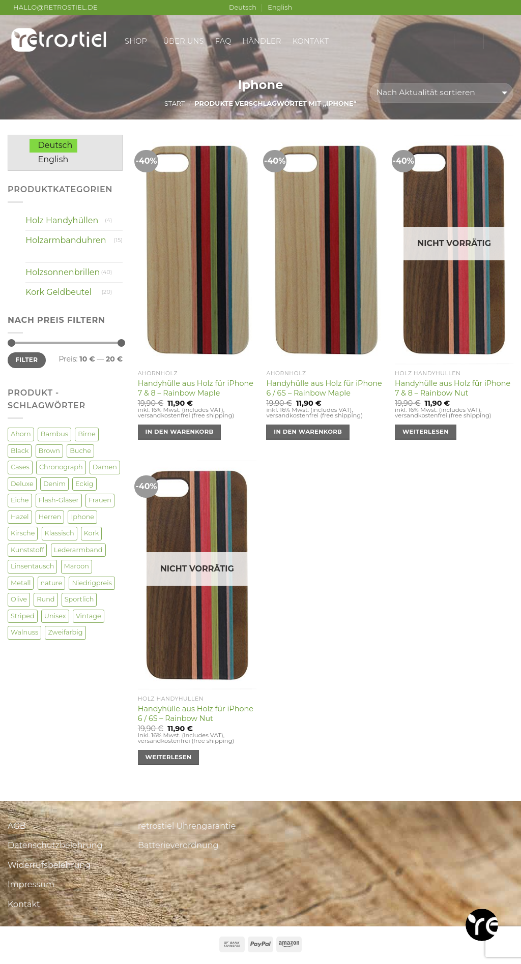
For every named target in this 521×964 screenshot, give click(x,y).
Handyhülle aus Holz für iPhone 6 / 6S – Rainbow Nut (195, 713)
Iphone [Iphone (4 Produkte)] (82, 517)
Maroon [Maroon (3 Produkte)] (76, 566)
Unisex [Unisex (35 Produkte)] (55, 616)
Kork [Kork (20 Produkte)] (91, 533)
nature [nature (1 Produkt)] (52, 583)
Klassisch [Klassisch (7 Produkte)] (59, 533)
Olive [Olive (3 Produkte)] (19, 599)
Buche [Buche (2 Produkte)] (80, 451)
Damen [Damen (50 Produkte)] (105, 467)
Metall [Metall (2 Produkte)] (21, 583)
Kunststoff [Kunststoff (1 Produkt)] (27, 550)
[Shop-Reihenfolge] (441, 93)
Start (174, 103)
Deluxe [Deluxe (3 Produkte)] (22, 484)
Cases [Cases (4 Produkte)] (20, 467)
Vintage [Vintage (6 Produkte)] (88, 616)
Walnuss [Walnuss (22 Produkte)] (24, 632)
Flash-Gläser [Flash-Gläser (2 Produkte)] (59, 500)
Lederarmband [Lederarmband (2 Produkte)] (78, 550)
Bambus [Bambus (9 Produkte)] (54, 434)
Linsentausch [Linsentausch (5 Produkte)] (32, 566)
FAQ (223, 41)
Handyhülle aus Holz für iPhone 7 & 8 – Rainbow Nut (452, 388)
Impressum (31, 884)
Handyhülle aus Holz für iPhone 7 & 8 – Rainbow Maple (195, 388)
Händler (262, 41)
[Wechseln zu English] (51, 160)
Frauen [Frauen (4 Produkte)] (100, 500)
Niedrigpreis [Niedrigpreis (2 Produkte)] (92, 583)
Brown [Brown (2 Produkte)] (49, 451)
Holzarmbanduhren (65, 240)
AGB (17, 826)
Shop (138, 41)
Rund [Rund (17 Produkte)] (45, 599)
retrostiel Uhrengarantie (187, 826)
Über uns (183, 41)
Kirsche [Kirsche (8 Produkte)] (23, 533)
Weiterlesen (425, 431)
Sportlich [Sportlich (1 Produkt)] (79, 599)
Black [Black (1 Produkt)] (19, 451)
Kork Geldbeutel (58, 292)
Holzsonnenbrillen (62, 272)
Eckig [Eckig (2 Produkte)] (84, 484)
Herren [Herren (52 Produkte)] (50, 517)
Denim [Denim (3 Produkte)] (54, 484)
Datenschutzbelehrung (55, 845)
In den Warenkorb (180, 431)
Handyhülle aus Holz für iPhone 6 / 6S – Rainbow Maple (324, 388)
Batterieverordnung (178, 845)
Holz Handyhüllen (61, 220)
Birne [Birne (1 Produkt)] (87, 434)
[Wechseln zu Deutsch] (53, 146)
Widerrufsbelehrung (49, 865)
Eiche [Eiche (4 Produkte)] (20, 500)
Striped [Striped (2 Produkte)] (23, 616)
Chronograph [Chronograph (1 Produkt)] (61, 467)
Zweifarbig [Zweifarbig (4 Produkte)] (65, 632)
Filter (26, 360)
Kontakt (311, 41)
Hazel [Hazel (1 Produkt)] (20, 517)
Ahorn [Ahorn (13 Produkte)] (21, 434)
